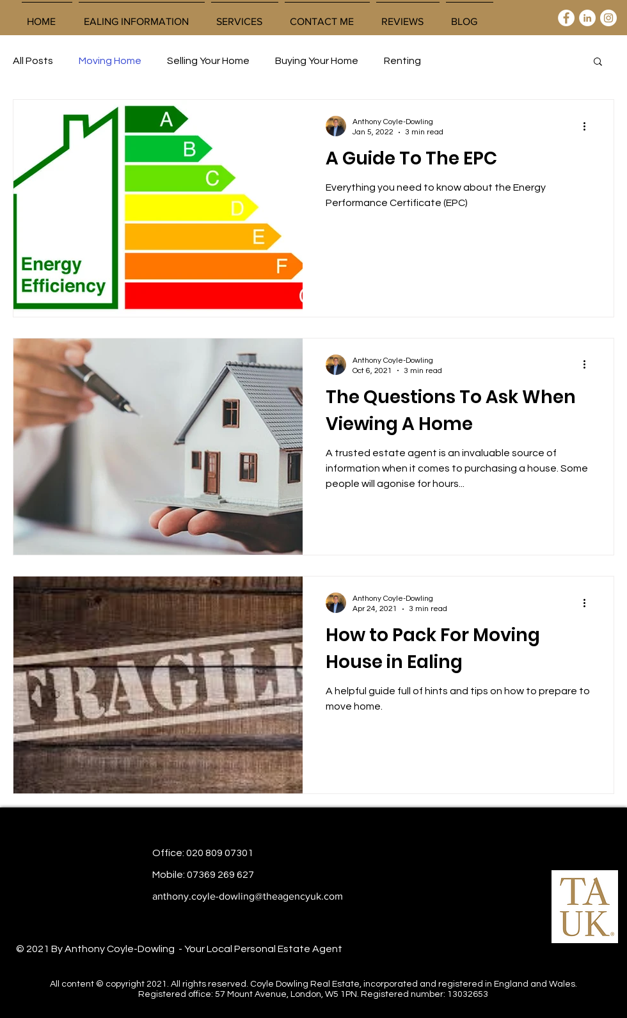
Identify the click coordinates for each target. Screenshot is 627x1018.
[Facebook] (566, 18)
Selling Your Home (208, 61)
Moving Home (110, 61)
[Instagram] (608, 18)
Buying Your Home (316, 61)
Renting (402, 61)
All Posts (33, 61)
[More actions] (588, 126)
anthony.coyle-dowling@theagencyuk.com (247, 896)
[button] (245, 16)
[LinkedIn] (587, 18)
